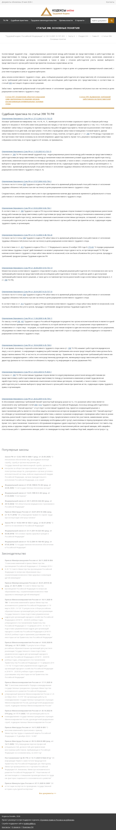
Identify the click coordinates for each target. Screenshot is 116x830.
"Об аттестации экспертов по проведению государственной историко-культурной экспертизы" (29, 787)
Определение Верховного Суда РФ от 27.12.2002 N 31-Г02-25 (27, 118)
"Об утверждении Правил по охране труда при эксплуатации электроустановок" (28, 516)
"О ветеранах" (27, 495)
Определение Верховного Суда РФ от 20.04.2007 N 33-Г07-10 (27, 291)
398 (87, 134)
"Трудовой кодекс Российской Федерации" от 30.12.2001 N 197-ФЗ (35, 36)
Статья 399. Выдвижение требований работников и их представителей (95, 98)
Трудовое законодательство (44, 20)
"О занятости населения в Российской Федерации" (29, 525)
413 (22, 247)
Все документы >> (47, 794)
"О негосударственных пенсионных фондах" (28, 487)
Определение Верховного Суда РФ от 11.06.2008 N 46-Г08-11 (27, 318)
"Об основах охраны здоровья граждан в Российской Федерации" (28, 535)
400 (10, 83)
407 (22, 321)
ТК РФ (5, 20)
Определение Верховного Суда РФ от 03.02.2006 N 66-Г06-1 (26, 208)
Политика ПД (27, 827)
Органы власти (66, 20)
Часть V (71, 36)
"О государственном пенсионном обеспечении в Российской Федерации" (29, 546)
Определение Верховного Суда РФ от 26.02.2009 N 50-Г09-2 (26, 399)
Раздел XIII (83, 36)
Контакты (110, 2)
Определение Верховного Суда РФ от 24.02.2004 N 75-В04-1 (27, 372)
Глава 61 (96, 36)
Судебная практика (19, 20)
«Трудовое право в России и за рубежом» (57, 820)
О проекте (79, 20)
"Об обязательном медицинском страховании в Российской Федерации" (29, 505)
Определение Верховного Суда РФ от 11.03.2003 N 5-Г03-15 (26, 151)
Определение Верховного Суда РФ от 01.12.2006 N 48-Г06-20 (27, 235)
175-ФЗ (91, 247)
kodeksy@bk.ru (29, 823)
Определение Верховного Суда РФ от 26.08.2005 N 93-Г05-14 (27, 268)
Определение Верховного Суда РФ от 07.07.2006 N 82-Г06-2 (26, 181)
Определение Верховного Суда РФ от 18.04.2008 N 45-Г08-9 (26, 345)
